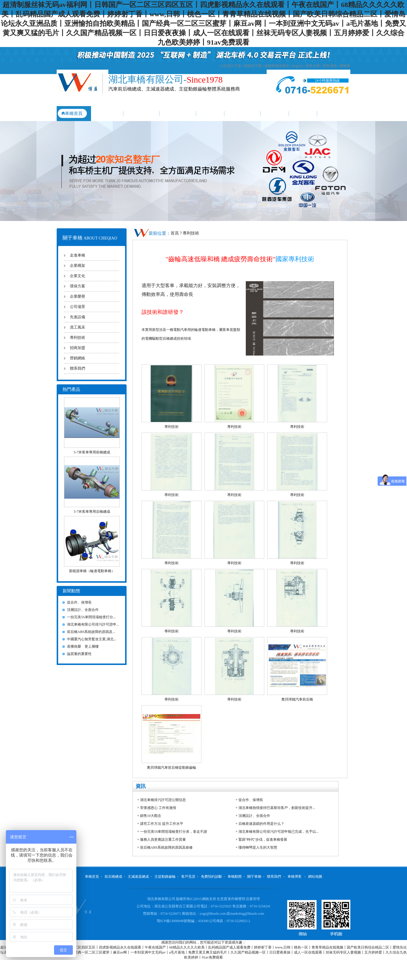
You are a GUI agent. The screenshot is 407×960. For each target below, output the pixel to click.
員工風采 (77, 327)
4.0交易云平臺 (230, 66)
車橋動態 (275, 113)
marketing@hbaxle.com (247, 914)
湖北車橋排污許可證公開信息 (163, 800)
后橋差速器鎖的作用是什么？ (261, 824)
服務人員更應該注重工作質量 (163, 839)
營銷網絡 (77, 358)
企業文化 (77, 276)
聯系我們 (333, 113)
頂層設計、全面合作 (254, 816)
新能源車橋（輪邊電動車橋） (92, 571)
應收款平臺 (253, 66)
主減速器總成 (141, 113)
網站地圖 (315, 876)
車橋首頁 (74, 113)
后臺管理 (253, 899)
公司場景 (77, 306)
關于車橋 (303, 113)
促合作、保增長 (250, 800)
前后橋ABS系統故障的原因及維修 (166, 847)
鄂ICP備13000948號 (172, 921)
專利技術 (77, 337)
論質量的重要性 (79, 654)
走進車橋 (77, 255)
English (297, 66)
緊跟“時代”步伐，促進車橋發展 (262, 839)
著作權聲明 (237, 899)
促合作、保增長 (79, 602)
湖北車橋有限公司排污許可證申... (93, 624)
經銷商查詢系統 (277, 66)
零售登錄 (330, 66)
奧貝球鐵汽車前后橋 (297, 699)
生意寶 (222, 899)
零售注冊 (313, 66)
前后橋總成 (106, 113)
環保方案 (77, 286)
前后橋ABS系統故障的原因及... (91, 632)
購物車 (345, 66)
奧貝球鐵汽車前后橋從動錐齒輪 (171, 767)
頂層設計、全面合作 (83, 610)
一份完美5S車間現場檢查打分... (91, 617)
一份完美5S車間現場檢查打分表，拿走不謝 (173, 832)
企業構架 (77, 265)
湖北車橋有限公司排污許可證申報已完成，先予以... (278, 832)
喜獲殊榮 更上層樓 (83, 646)
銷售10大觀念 (150, 816)
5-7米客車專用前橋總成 (92, 452)
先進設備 (77, 317)
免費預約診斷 (242, 113)
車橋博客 (294, 876)
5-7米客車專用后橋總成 (92, 512)
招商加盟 (77, 348)
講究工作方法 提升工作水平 (161, 824)
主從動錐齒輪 (178, 113)
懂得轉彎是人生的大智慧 (257, 847)
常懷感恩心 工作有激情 (158, 808)
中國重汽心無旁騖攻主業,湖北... (91, 639)
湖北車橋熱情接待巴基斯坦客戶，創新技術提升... (276, 808)
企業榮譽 (77, 296)
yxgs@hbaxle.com (213, 914)
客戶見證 (210, 113)
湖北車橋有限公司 (161, 899)
